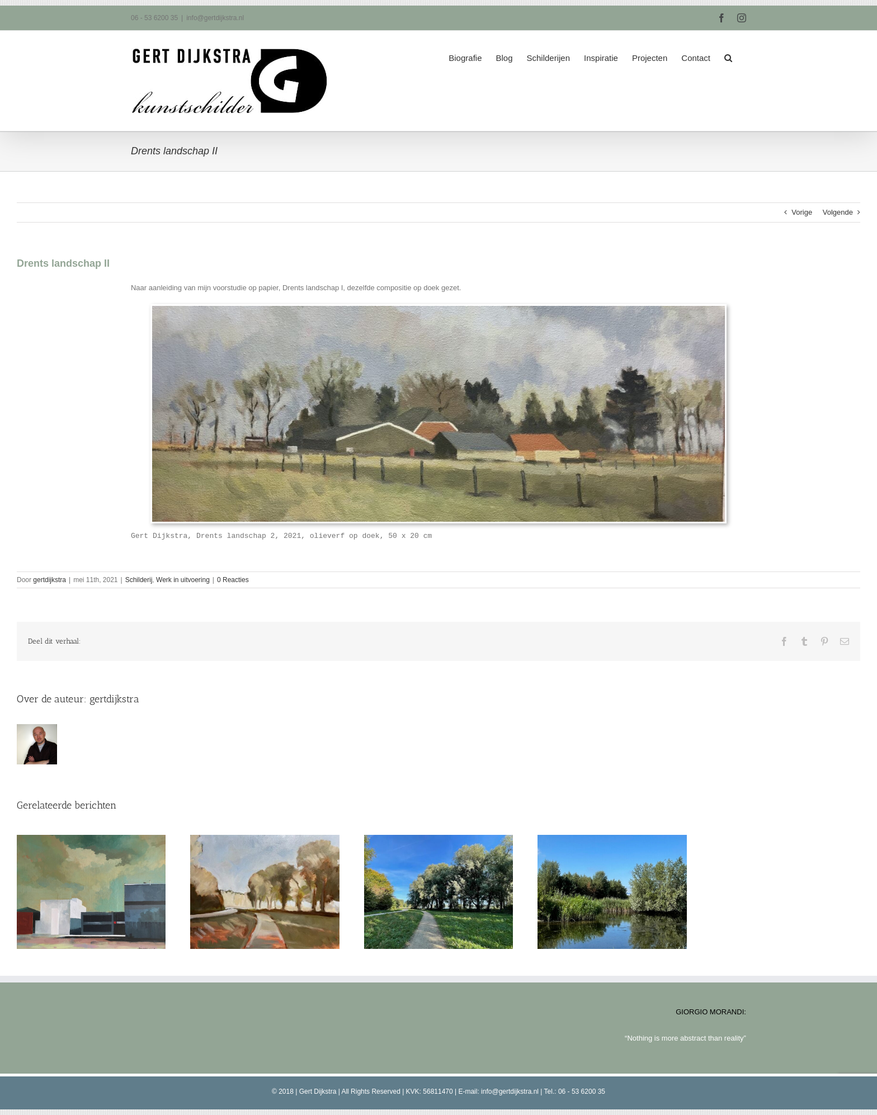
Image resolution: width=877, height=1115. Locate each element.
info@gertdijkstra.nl (215, 18)
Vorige (801, 212)
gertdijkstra (49, 580)
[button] (728, 54)
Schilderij (139, 580)
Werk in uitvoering (183, 580)
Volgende (838, 212)
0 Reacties (233, 580)
